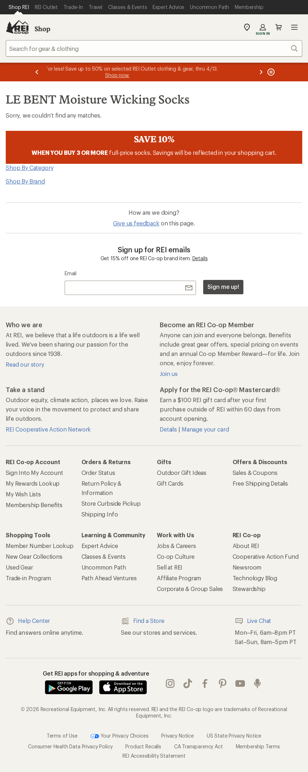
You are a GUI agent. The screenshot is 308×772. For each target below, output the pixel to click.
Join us (169, 373)
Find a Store (142, 621)
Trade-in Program (28, 578)
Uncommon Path (103, 567)
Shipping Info (99, 514)
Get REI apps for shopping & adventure (96, 673)
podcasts (257, 683)
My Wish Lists (23, 494)
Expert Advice (99, 545)
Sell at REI (169, 567)
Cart (278, 27)
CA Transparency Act (198, 746)
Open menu (294, 27)
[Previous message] (37, 72)
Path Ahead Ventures (109, 578)
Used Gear (19, 567)
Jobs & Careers (176, 545)
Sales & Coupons (255, 472)
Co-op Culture (176, 556)
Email (70, 273)
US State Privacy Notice (234, 736)
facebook (205, 683)
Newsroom (247, 567)
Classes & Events (103, 556)
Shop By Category (29, 167)
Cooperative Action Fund (266, 556)
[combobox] (154, 48)
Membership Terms (258, 746)
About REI (246, 545)
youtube (240, 683)
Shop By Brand (25, 181)
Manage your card (205, 429)
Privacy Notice (177, 736)
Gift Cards (170, 483)
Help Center (28, 621)
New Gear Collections (34, 556)
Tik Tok (187, 683)
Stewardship (249, 588)
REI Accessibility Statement (154, 756)
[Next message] (261, 72)
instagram (170, 683)
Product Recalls (143, 746)
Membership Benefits (34, 504)
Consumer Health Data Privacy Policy (70, 746)
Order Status (98, 472)
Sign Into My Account (34, 472)
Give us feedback (136, 223)
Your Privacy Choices (119, 736)
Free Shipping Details (260, 483)
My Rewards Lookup (33, 483)
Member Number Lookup (40, 545)
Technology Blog (255, 578)
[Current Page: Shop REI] (19, 7)
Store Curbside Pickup (111, 503)
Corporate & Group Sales (190, 588)
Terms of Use (62, 736)
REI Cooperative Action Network (48, 429)
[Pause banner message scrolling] (270, 72)
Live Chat (253, 621)
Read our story (25, 364)
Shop (42, 29)
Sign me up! (223, 286)
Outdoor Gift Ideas (181, 472)
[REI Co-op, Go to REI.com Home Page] (17, 27)
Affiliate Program (179, 578)
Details (200, 258)
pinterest (222, 683)
